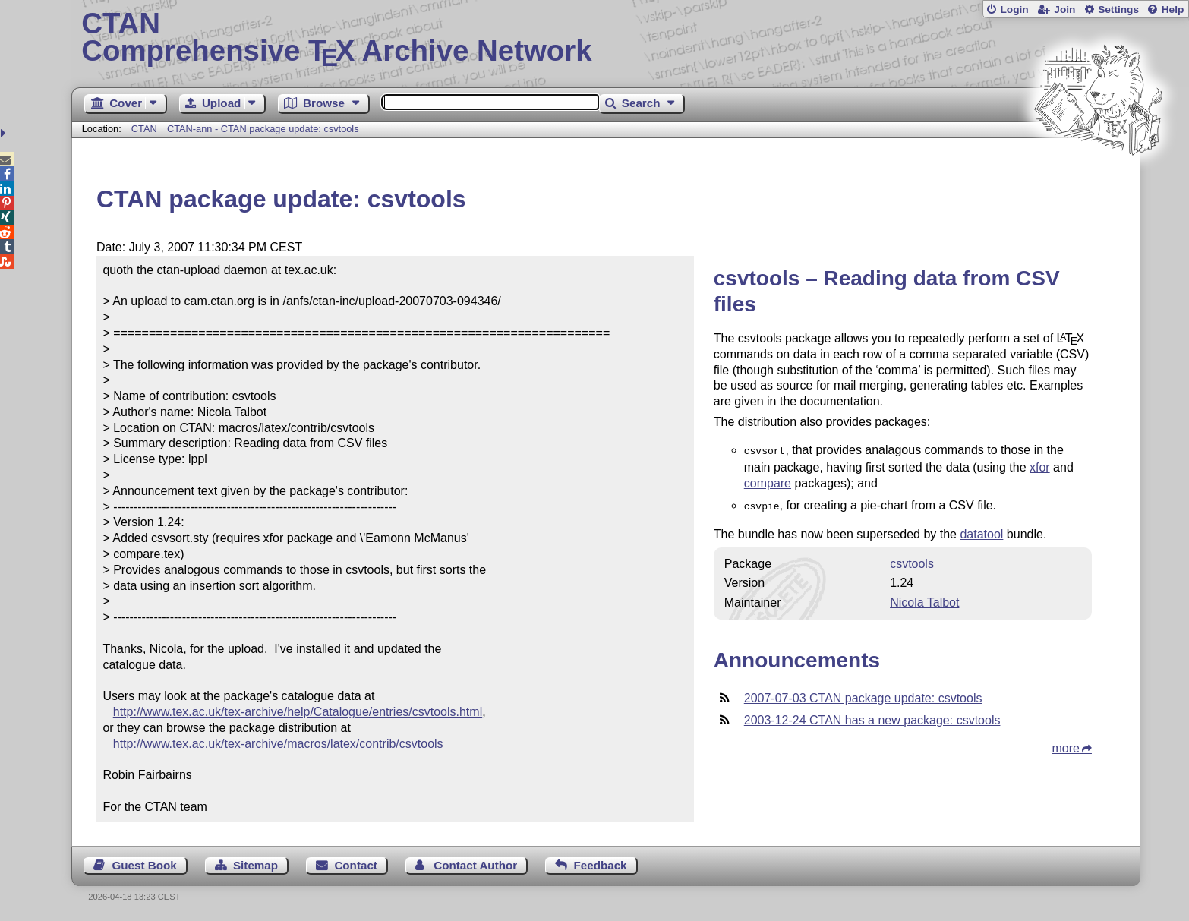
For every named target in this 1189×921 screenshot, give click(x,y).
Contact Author (475, 865)
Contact (355, 865)
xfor (1040, 465)
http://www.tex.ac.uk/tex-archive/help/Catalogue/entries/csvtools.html (297, 711)
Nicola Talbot (924, 599)
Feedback (599, 865)
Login (1014, 9)
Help (1173, 9)
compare (767, 481)
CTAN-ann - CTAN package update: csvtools (263, 128)
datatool (981, 531)
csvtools (912, 560)
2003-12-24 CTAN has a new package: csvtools (872, 717)
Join (1064, 9)
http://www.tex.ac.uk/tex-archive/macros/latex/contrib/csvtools (278, 743)
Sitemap (255, 865)
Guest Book (144, 865)
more (1066, 745)
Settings (1118, 9)
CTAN (144, 128)
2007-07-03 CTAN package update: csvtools (863, 695)
